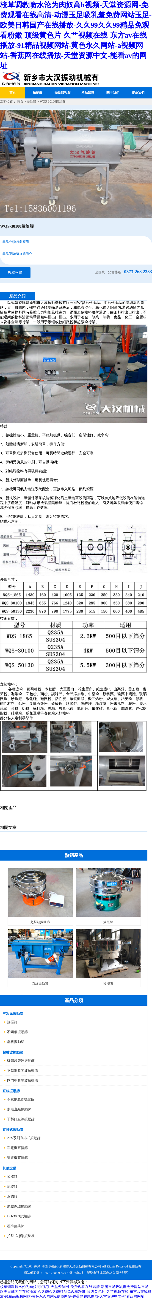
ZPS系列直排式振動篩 (24, 1138)
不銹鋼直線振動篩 (21, 1099)
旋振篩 (12, 1022)
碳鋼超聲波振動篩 (21, 1061)
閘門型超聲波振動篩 (22, 1080)
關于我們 (112, 92)
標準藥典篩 (15, 1226)
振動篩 (37, 92)
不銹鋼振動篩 (17, 1032)
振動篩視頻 (63, 92)
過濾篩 (12, 1196)
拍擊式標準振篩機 (21, 1236)
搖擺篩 (12, 1176)
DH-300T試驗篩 (19, 1216)
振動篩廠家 (50, 1266)
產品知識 (87, 92)
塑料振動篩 (15, 1042)
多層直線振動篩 (19, 1109)
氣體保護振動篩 (19, 1206)
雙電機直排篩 (17, 1158)
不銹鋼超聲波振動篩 (22, 1070)
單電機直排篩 (17, 1148)
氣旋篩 (12, 1186)
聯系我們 (138, 92)
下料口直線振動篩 (21, 1119)
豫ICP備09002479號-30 (61, 1273)
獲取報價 (15, 272)
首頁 (12, 92)
